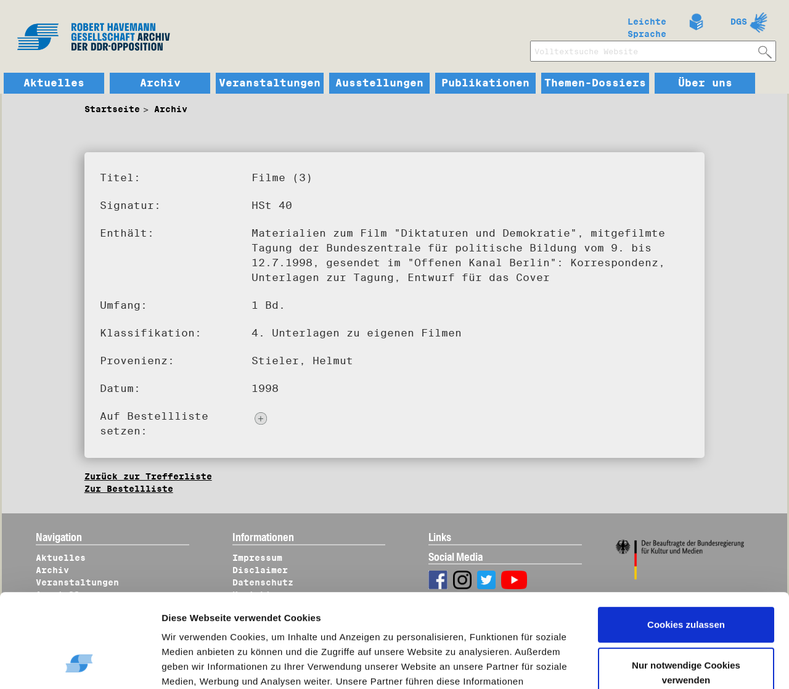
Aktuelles (53, 83)
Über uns (705, 83)
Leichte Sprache (647, 25)
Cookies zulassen (686, 544)
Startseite (112, 109)
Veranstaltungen (270, 83)
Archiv (160, 83)
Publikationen (485, 83)
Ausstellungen (379, 83)
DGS (738, 21)
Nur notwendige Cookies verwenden (686, 592)
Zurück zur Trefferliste (148, 476)
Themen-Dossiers (595, 83)
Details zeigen (204, 665)
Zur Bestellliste (128, 489)
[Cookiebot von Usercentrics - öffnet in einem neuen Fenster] (80, 665)
